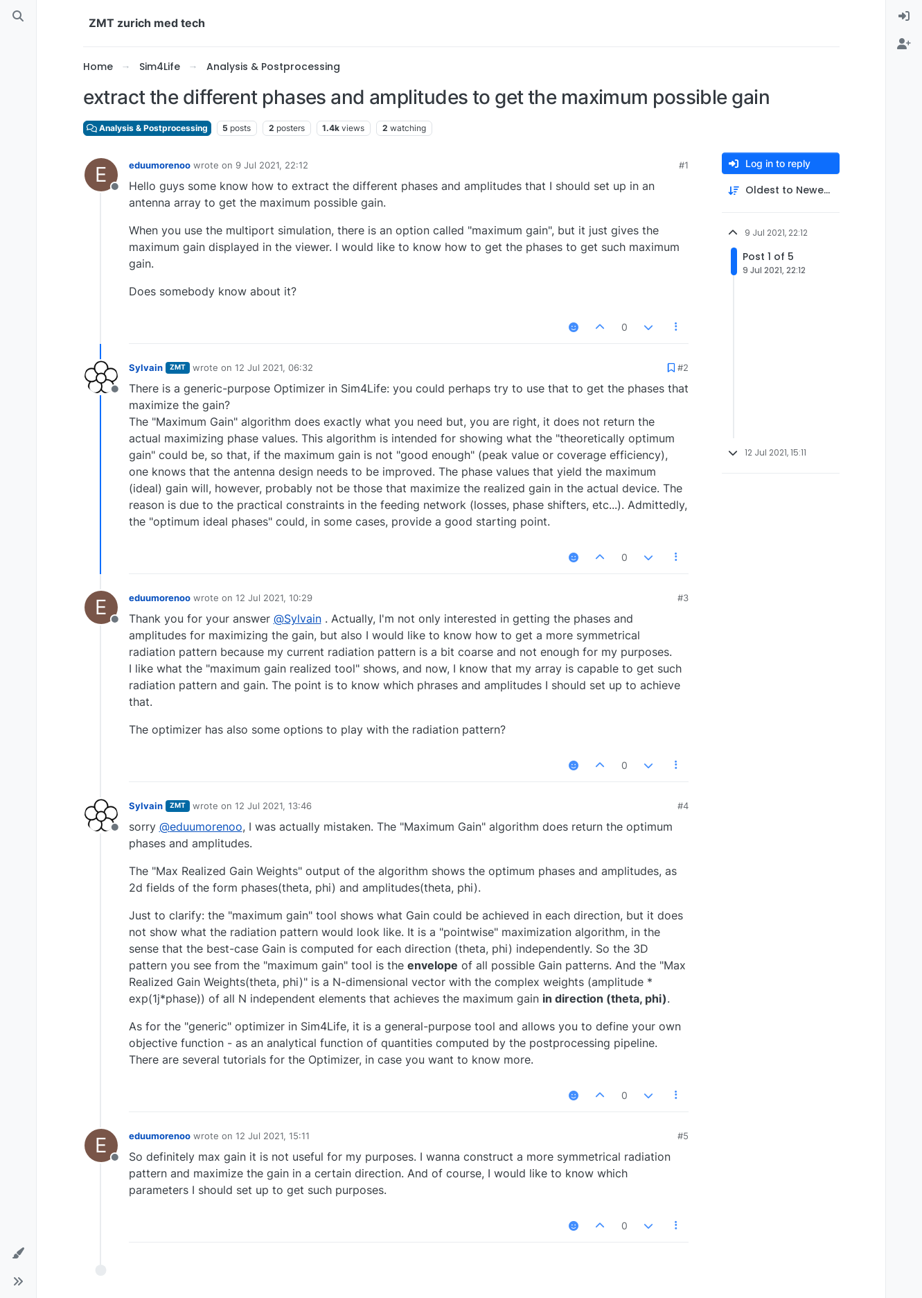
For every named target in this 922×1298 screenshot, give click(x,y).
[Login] (904, 17)
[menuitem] (904, 17)
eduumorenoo (159, 165)
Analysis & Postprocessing (147, 128)
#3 (683, 597)
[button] (18, 1254)
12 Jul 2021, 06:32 (274, 367)
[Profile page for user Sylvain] (101, 377)
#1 (684, 165)
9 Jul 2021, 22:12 (272, 165)
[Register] (904, 44)
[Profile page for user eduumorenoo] (101, 174)
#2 (683, 367)
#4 (683, 805)
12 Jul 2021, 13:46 (273, 805)
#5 (683, 1135)
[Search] (18, 17)
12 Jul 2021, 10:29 (274, 597)
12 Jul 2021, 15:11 (273, 1135)
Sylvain (146, 367)
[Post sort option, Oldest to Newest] (781, 190)
